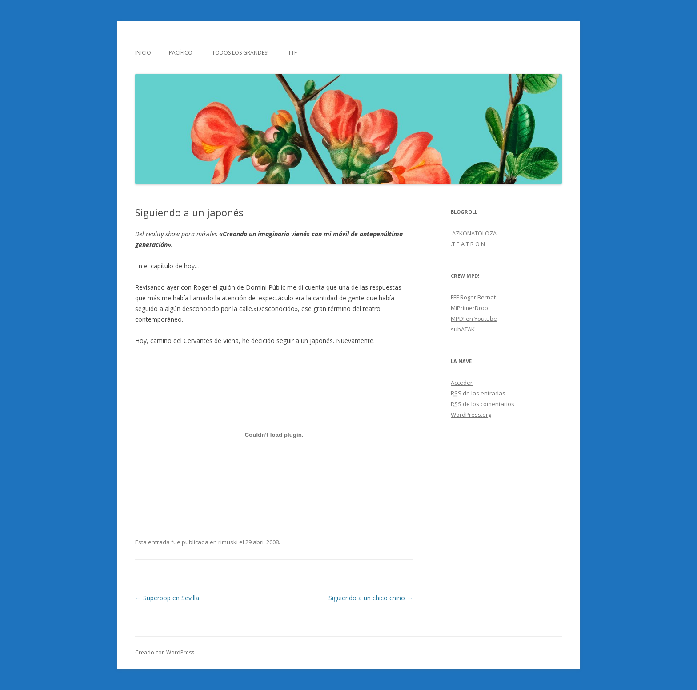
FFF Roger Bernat (473, 297)
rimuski (228, 542)
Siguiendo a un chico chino (370, 598)
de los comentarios (482, 404)
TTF (292, 52)
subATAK (463, 329)
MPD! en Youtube (474, 319)
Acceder (462, 383)
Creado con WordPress (164, 652)
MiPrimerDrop (469, 308)
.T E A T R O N (468, 244)
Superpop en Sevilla (167, 598)
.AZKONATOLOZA (474, 233)
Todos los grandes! (240, 52)
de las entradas (478, 393)
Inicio (143, 52)
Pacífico (180, 52)
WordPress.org (471, 415)
